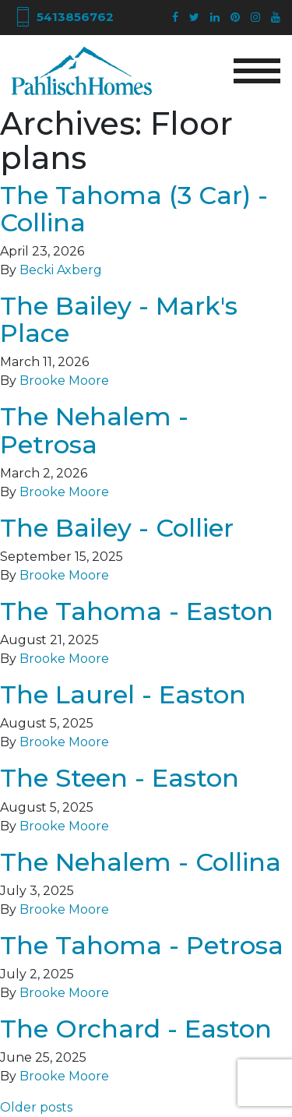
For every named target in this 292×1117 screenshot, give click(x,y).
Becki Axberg (60, 270)
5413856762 (63, 16)
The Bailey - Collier (117, 528)
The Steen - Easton (119, 778)
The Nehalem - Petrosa (94, 430)
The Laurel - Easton (123, 694)
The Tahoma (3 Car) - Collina (134, 209)
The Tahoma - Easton (136, 611)
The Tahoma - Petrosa (141, 945)
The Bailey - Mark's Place (118, 319)
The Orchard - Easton (136, 1028)
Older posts (36, 1107)
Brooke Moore (64, 380)
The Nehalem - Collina (140, 862)
